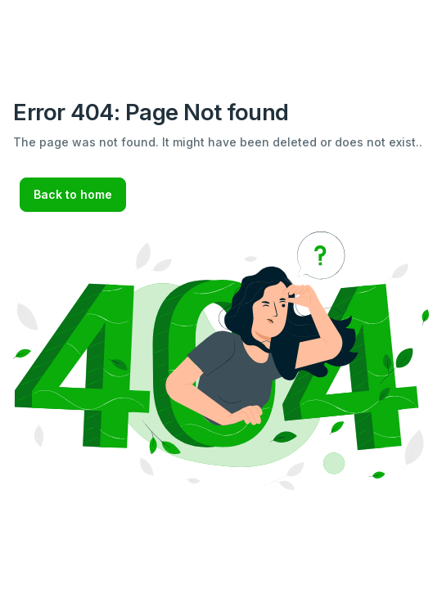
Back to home (73, 194)
